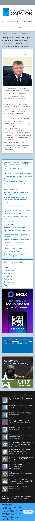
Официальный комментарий (14, 227)
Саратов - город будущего (14, 242)
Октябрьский (9, 282)
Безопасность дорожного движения (17, 173)
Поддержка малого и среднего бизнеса (16, 235)
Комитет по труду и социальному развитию (16, 193)
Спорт (6, 245)
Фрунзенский (9, 285)
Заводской (8, 273)
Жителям (17, 27)
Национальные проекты (13, 214)
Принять (28, 512)
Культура (7, 202)
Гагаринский (9, 270)
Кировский (8, 276)
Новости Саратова (25, 33)
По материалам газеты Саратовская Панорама (17, 231)
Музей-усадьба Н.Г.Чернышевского (17, 211)
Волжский (7, 267)
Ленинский (8, 279)
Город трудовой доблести (13, 181)
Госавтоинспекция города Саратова (17, 184)
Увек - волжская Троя (12, 251)
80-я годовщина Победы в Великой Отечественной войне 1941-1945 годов (17, 164)
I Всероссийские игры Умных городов (15, 169)
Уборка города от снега (13, 248)
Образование (9, 224)
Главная (4, 33)
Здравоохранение (11, 190)
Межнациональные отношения (15, 205)
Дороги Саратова (10, 187)
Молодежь (8, 208)
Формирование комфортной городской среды (15, 255)
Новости (13, 33)
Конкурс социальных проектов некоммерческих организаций (15, 198)
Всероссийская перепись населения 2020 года (18, 177)
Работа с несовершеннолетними (16, 239)
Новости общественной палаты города (15, 217)
